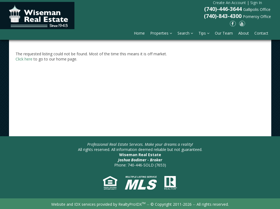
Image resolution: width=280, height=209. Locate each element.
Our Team (224, 33)
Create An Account (229, 2)
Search (185, 33)
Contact (261, 33)
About (243, 33)
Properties (161, 33)
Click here (24, 59)
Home (139, 33)
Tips (203, 33)
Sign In (256, 2)
